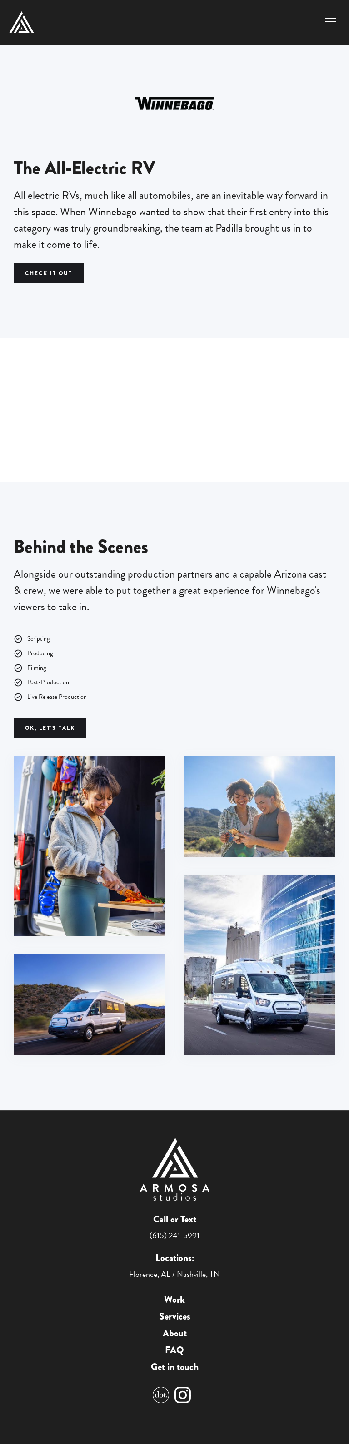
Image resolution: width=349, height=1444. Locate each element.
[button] (330, 21)
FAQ (174, 1350)
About (175, 1333)
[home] (21, 22)
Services (174, 1316)
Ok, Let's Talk (50, 728)
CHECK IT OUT (48, 273)
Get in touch (175, 1367)
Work (174, 1300)
